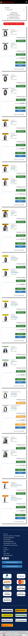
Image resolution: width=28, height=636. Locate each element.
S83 (12, 440)
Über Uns (5, 534)
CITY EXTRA (14, 394)
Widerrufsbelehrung (8, 555)
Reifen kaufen (21, 40)
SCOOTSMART (14, 259)
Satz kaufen (20, 62)
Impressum (6, 549)
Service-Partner (7, 539)
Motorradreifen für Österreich (11, 633)
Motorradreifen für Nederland (11, 635)
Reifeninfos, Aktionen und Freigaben (11, 535)
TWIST (12, 213)
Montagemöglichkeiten (8, 541)
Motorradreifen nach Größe (9, 543)
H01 (12, 32)
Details (20, 65)
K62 (12, 123)
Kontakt (5, 547)
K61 (12, 349)
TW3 (12, 77)
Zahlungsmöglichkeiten (8, 537)
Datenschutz (6, 553)
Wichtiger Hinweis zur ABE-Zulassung (13, 23)
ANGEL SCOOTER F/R (16, 485)
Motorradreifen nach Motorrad (10, 545)
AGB (4, 551)
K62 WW (13, 168)
